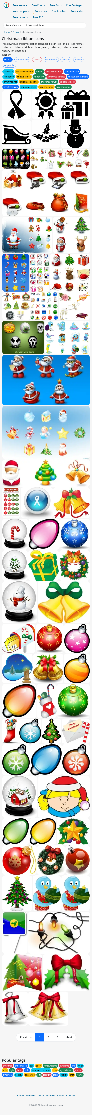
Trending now (22, 59)
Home (6, 32)
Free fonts (56, 5)
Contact (70, 1095)
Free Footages (74, 5)
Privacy (50, 1095)
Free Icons (41, 11)
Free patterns (20, 17)
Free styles (77, 11)
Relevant (66, 59)
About (60, 1095)
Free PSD (38, 17)
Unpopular (9, 65)
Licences (31, 1095)
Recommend (51, 59)
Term (41, 1095)
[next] (69, 1037)
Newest (37, 59)
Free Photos (38, 5)
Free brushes (58, 11)
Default (7, 59)
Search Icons (12, 25)
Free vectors (20, 5)
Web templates (21, 11)
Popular (78, 59)
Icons (16, 32)
